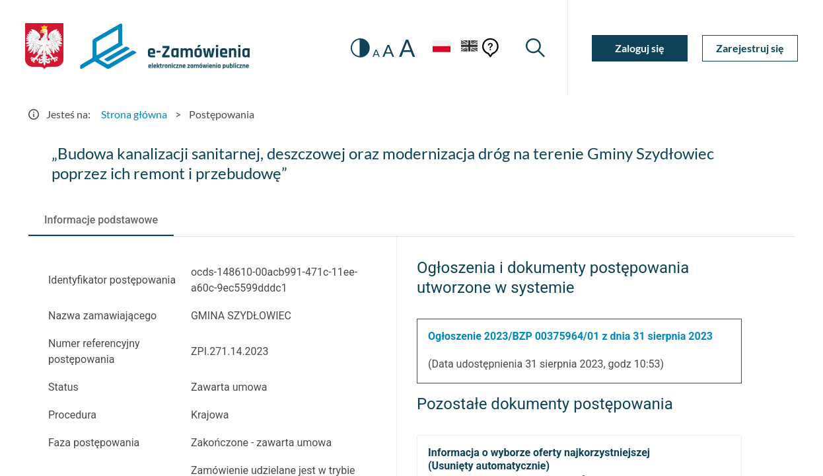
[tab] (101, 220)
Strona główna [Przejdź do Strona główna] (134, 114)
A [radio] (376, 53)
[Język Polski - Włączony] (441, 48)
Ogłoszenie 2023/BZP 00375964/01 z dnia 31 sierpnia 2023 (570, 336)
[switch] (360, 48)
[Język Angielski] (469, 48)
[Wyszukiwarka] (535, 48)
